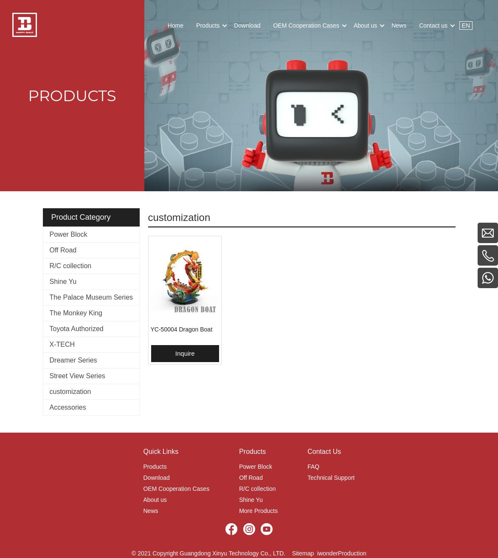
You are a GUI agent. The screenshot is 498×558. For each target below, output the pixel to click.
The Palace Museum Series (91, 297)
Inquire (185, 353)
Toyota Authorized (77, 328)
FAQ (313, 466)
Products (155, 466)
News (150, 510)
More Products (258, 510)
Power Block (68, 234)
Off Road (63, 250)
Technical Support (331, 477)
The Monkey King (76, 313)
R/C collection (71, 265)
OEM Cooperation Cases (176, 488)
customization (70, 391)
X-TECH (62, 344)
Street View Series (77, 376)
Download (156, 477)
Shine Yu (63, 281)
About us (155, 499)
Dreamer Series (73, 360)
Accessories (68, 407)
